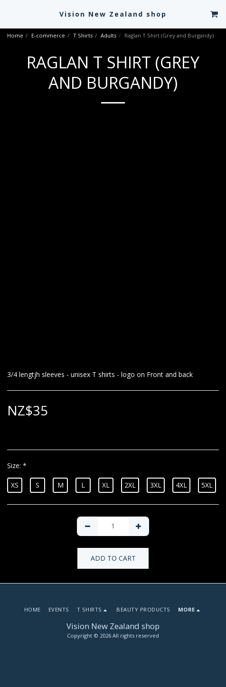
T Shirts (83, 35)
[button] (10, 13)
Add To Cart (113, 558)
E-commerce (48, 35)
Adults (108, 35)
